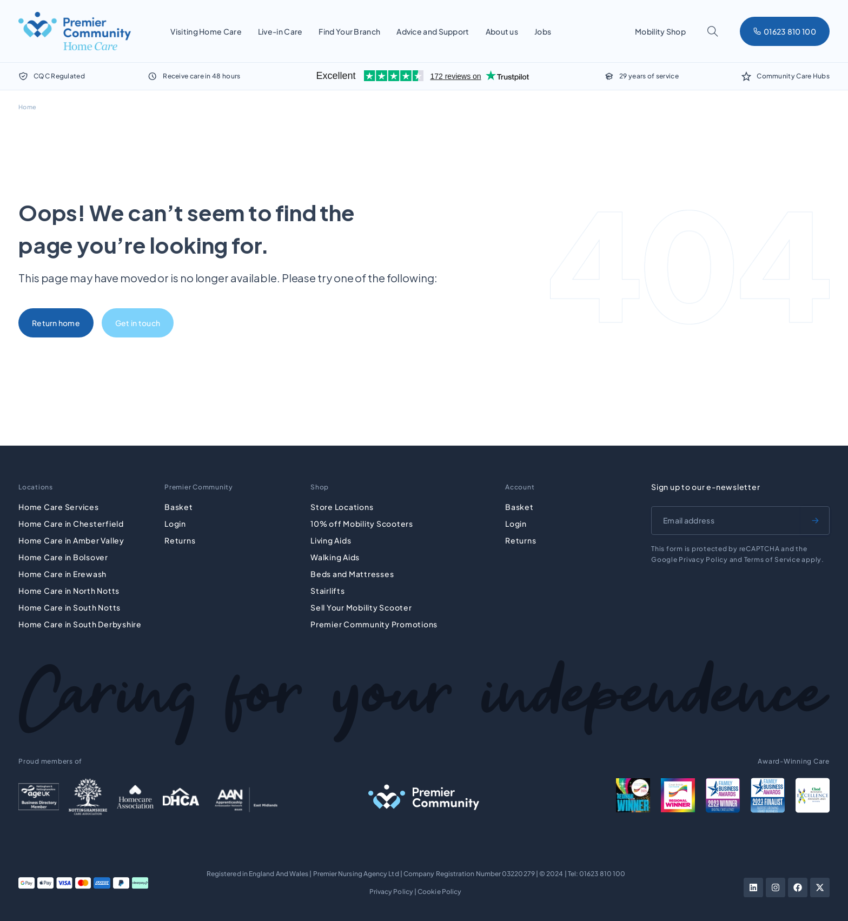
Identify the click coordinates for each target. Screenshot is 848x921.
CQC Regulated (59, 76)
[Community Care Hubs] (746, 76)
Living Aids (330, 540)
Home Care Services (58, 507)
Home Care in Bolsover (63, 557)
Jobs (542, 31)
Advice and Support (432, 31)
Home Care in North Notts (69, 590)
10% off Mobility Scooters (361, 523)
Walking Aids (335, 557)
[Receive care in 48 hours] (152, 76)
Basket (178, 507)
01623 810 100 (602, 874)
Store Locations (341, 507)
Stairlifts (327, 590)
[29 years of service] (609, 76)
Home (27, 106)
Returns (179, 540)
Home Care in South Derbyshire (80, 624)
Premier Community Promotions (374, 624)
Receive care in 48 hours (201, 76)
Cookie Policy (439, 891)
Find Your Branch (349, 31)
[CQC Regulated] (23, 76)
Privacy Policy (391, 891)
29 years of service (649, 76)
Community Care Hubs (793, 76)
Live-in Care (280, 31)
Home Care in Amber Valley (71, 540)
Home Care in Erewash (62, 574)
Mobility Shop (660, 31)
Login (175, 523)
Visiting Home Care (205, 31)
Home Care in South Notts (69, 607)
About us (502, 31)
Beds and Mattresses (352, 574)
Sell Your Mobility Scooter (361, 607)
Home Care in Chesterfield (71, 523)
